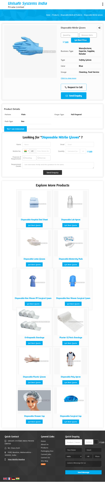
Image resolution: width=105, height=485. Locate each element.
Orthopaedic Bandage (34, 337)
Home (48, 15)
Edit (65, 42)
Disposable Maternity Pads (71, 259)
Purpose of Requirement (16, 158)
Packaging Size (47, 451)
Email (62, 144)
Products (55, 15)
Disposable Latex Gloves (34, 259)
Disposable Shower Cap (34, 416)
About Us (44, 444)
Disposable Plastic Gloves (34, 377)
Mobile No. (17, 151)
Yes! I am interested (15, 129)
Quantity (61, 151)
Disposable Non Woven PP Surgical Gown (33, 298)
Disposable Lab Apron (70, 219)
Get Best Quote (34, 225)
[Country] (73, 456)
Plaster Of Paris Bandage (70, 337)
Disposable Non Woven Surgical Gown (73, 298)
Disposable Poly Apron (71, 377)
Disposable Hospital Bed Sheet (34, 219)
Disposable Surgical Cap (70, 416)
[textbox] (88, 35)
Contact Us (45, 457)
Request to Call (73, 87)
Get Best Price (80, 40)
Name (18, 144)
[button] (16, 459)
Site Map (44, 461)
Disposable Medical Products (71, 15)
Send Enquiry (74, 95)
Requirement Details (16, 165)
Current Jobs (46, 454)
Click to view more (68, 78)
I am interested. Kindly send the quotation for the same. (58, 165)
